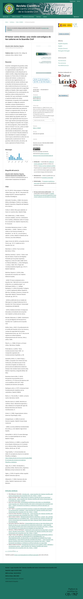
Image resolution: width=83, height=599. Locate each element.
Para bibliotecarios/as (63, 65)
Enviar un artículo (64, 34)
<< (6, 551)
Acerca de (6, 16)
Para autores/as (62, 63)
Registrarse (72, 1)
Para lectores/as (62, 60)
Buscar (76, 16)
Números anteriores (28, 16)
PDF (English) (44, 79)
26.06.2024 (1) (37, 100)
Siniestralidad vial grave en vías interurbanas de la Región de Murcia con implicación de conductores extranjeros (31, 524)
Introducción (26, 494)
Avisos (45, 16)
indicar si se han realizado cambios (47, 166)
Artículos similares (11, 491)
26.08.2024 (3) (37, 97)
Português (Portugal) (64, 51)
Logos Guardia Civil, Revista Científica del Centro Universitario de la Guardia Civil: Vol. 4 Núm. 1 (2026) (31, 494)
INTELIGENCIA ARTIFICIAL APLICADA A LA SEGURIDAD (35, 502)
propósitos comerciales (47, 177)
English (60, 46)
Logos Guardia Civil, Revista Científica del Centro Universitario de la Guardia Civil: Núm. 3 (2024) (31, 514)
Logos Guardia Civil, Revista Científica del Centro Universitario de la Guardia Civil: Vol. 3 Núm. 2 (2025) (30, 532)
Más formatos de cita (39, 120)
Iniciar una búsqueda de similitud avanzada (26, 555)
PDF (36, 79)
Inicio (6, 22)
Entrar (78, 1)
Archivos (12, 22)
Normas (38, 16)
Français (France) (63, 48)
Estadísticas (63, 95)
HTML (37, 82)
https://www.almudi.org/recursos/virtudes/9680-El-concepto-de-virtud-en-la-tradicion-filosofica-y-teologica (18, 460)
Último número (16, 16)
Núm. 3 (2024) (19, 22)
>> (17, 551)
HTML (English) (46, 82)
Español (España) (63, 43)
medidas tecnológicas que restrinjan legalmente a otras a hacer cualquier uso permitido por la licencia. (45, 195)
